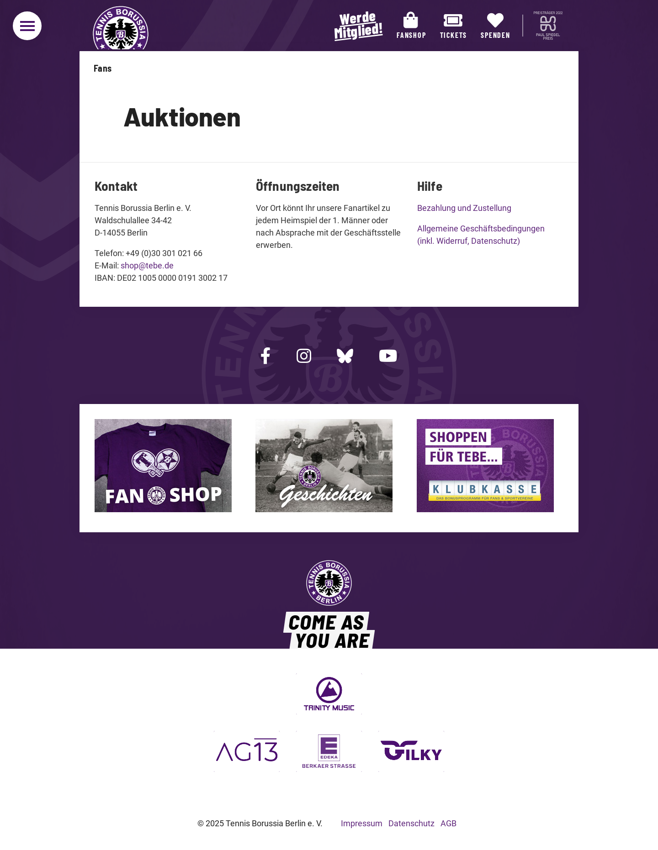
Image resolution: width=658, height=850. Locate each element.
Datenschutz (411, 823)
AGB (448, 823)
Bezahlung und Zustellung (464, 208)
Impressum (361, 823)
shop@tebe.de (147, 265)
